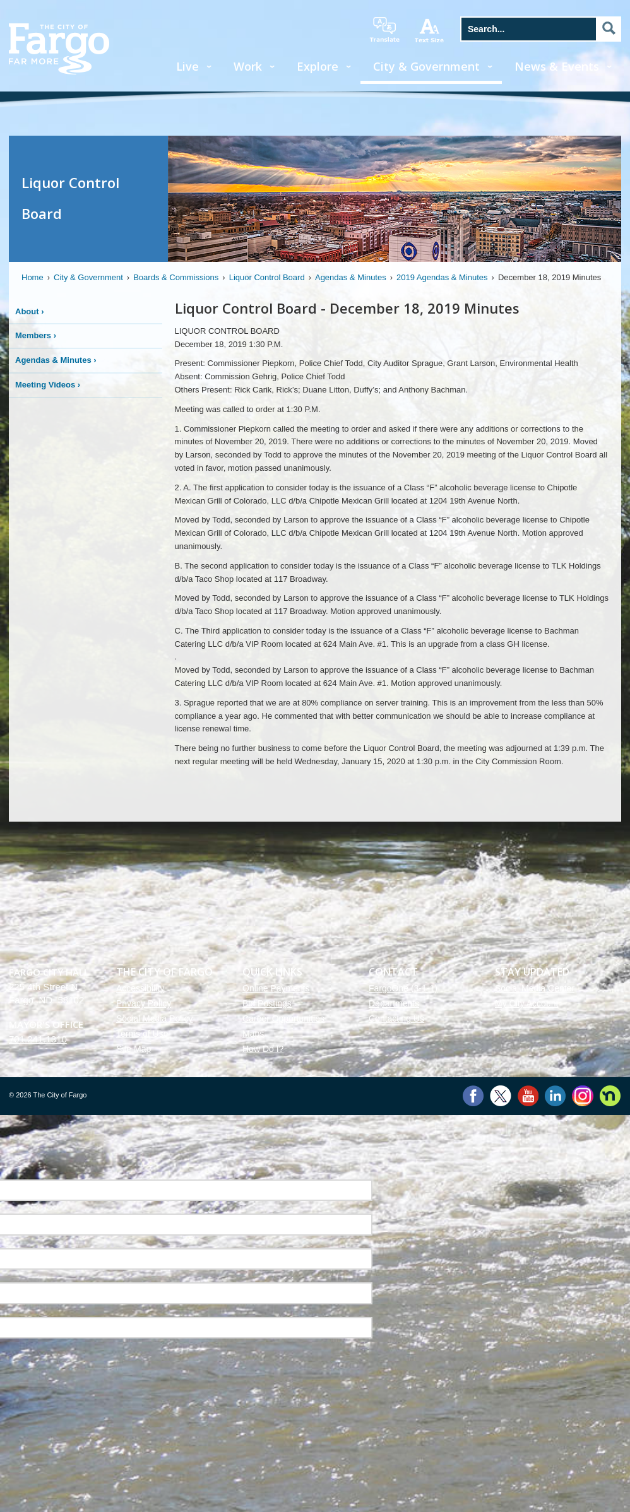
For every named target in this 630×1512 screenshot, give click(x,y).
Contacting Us (396, 1018)
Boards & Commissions (175, 277)
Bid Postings (267, 1003)
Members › (35, 335)
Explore (317, 66)
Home (32, 277)
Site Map (133, 1049)
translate (384, 29)
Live (187, 66)
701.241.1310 (38, 1039)
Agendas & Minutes (350, 277)
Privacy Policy (143, 1003)
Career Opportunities (283, 1018)
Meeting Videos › (47, 384)
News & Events (556, 66)
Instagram (582, 1096)
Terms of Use (142, 1034)
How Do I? (262, 1049)
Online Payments (276, 988)
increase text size (430, 30)
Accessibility (140, 988)
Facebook (473, 1096)
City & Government (426, 66)
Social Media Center (534, 988)
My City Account (526, 1003)
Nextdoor (610, 1096)
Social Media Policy (154, 1018)
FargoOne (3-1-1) (403, 988)
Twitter (500, 1096)
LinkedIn (555, 1096)
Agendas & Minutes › (56, 360)
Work (248, 66)
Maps (253, 1034)
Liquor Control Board (267, 277)
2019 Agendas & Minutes (442, 277)
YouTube (528, 1096)
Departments (394, 1003)
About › (29, 311)
